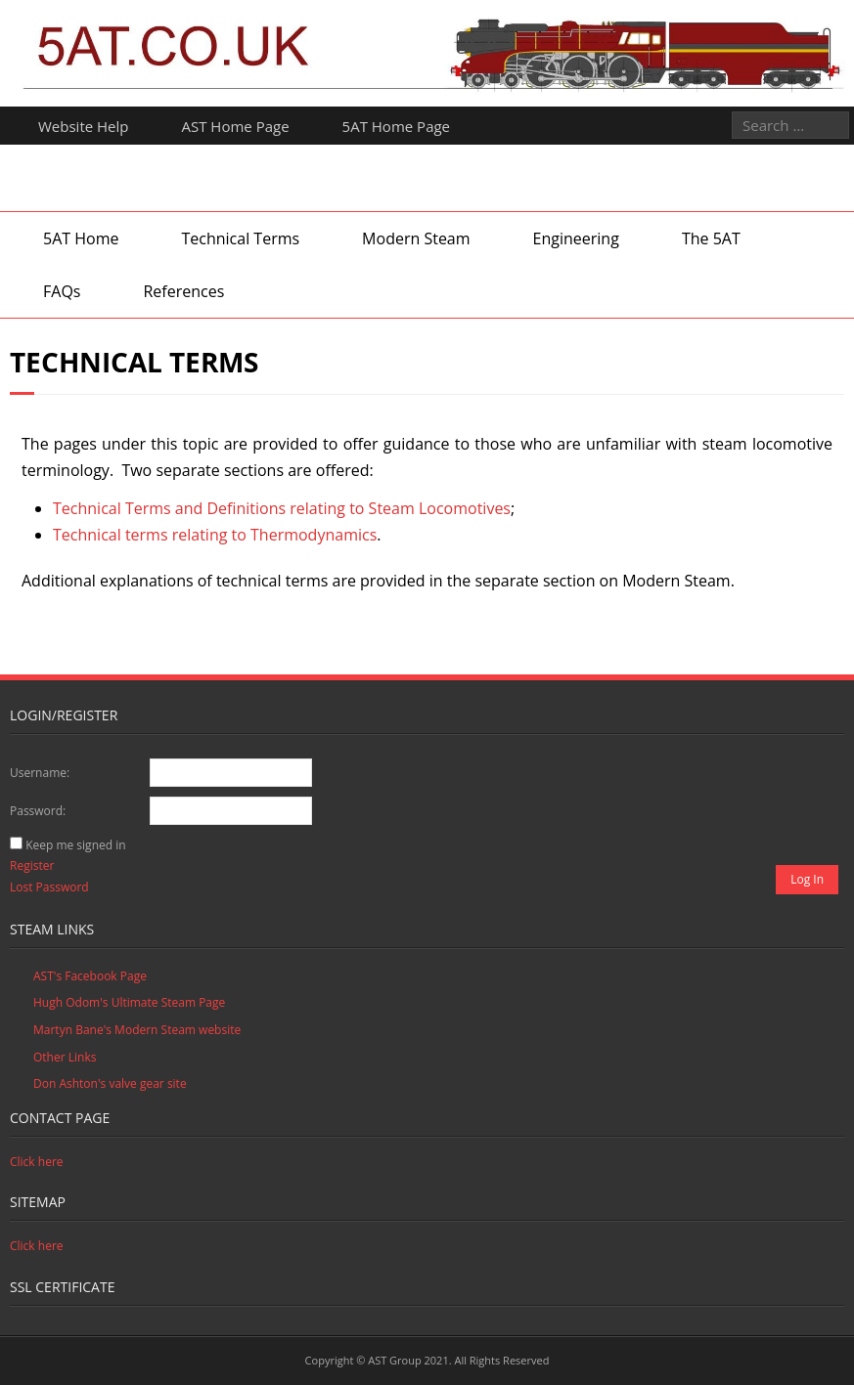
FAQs (61, 291)
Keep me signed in (75, 845)
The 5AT (711, 238)
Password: (38, 810)
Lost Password (49, 887)
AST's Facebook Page (90, 976)
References (183, 291)
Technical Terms (240, 238)
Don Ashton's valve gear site (110, 1083)
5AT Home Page (396, 126)
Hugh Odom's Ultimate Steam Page (129, 1002)
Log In (807, 879)
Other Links (64, 1057)
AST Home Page (236, 126)
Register (32, 865)
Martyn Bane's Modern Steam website (137, 1029)
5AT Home (80, 238)
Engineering (576, 238)
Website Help (83, 126)
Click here (37, 1161)
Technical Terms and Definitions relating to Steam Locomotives (282, 508)
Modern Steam (416, 238)
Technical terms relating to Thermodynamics (215, 534)
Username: (39, 772)
